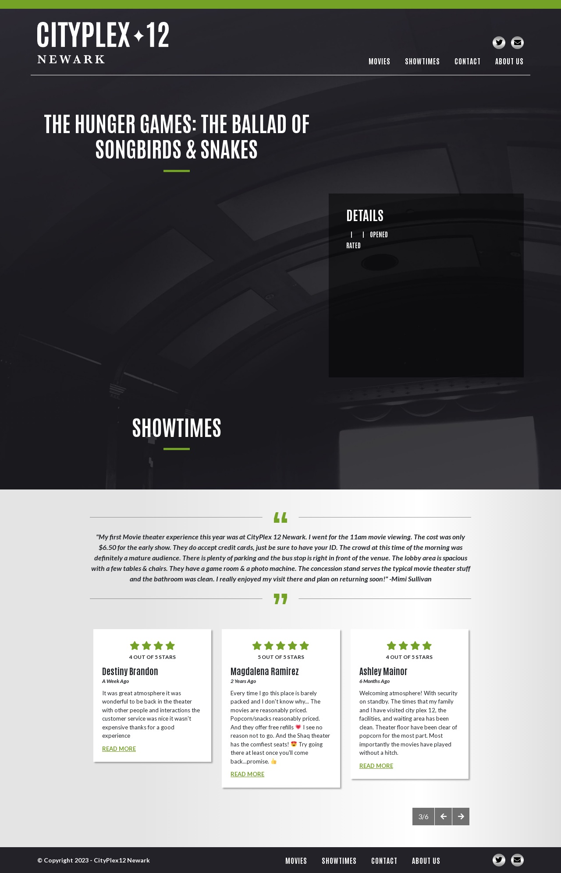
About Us (509, 60)
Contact (467, 60)
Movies (380, 60)
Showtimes (422, 60)
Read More (119, 748)
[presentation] (443, 816)
